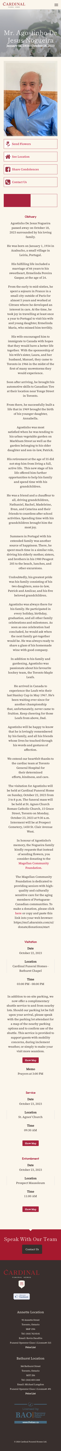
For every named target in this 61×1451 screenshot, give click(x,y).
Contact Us (19, 182)
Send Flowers (21, 144)
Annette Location (30, 1312)
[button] (56, 4)
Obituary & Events (17, 200)
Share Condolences (25, 169)
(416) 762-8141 (33, 1333)
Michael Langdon (34, 1384)
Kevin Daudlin (34, 1338)
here (18, 913)
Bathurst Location (30, 1358)
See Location (21, 157)
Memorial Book (43, 200)
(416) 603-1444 (33, 1379)
